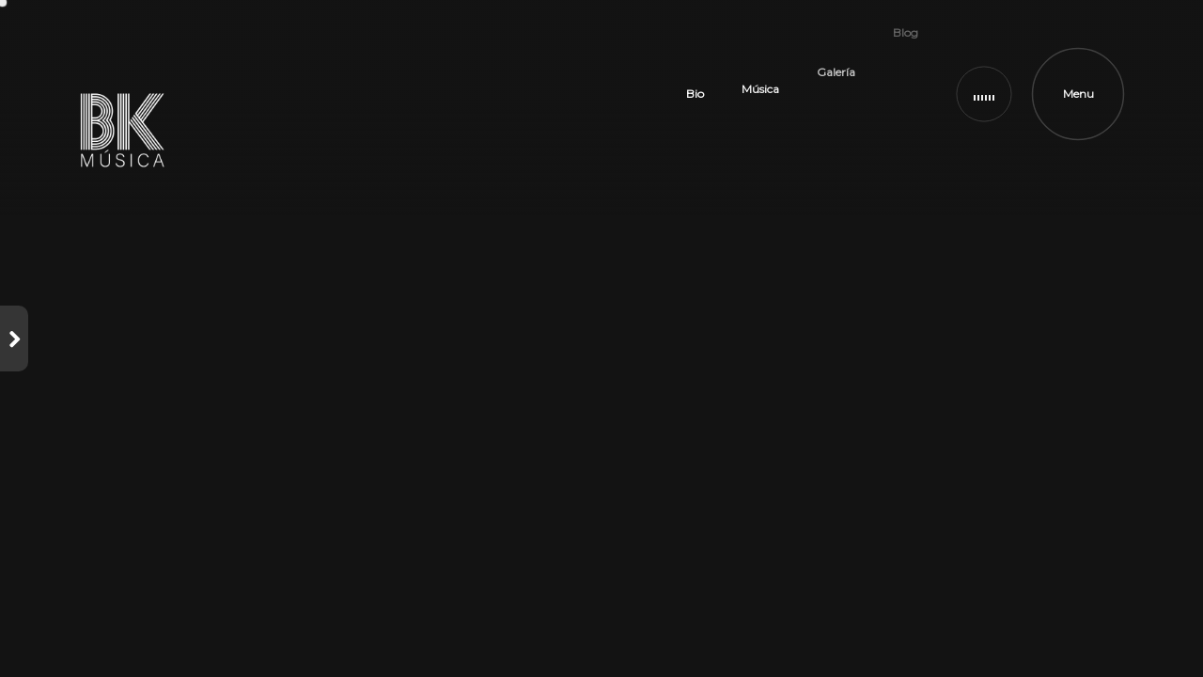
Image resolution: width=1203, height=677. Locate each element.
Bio (695, 81)
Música (760, 53)
